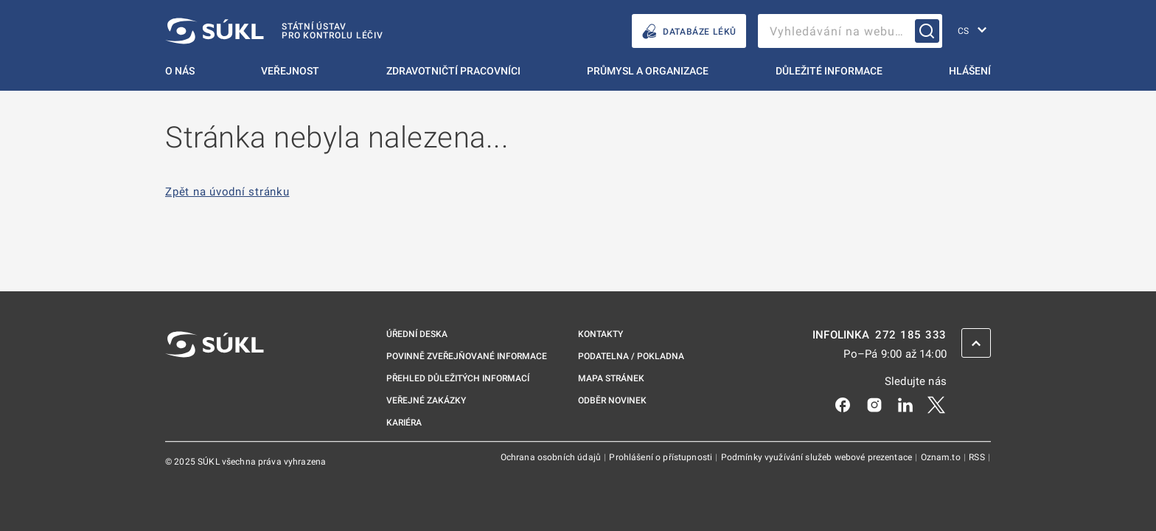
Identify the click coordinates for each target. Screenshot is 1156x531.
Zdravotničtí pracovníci (453, 71)
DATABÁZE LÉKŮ (689, 31)
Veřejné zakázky (426, 400)
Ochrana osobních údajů (552, 457)
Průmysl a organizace (647, 71)
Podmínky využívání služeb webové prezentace (818, 457)
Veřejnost (290, 71)
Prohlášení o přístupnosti (661, 457)
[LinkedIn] (905, 404)
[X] (936, 404)
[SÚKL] (274, 31)
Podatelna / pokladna (631, 356)
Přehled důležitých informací (457, 378)
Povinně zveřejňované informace (466, 356)
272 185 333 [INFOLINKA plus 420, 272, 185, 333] (911, 335)
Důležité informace (829, 71)
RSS (978, 457)
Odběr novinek (612, 400)
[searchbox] (850, 31)
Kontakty (600, 334)
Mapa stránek (611, 378)
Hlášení (970, 71)
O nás (180, 71)
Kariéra (404, 422)
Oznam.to (942, 457)
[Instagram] (874, 404)
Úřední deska (417, 334)
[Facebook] (842, 404)
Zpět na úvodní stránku (227, 191)
